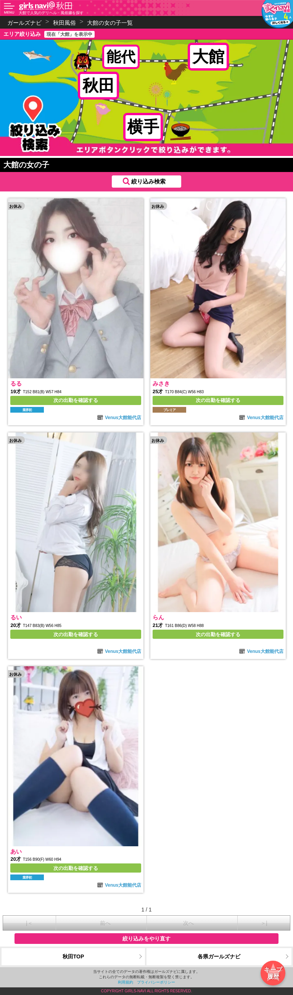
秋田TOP (73, 956)
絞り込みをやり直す (146, 939)
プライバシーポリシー (156, 982)
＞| (264, 923)
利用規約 (125, 982)
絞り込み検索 (148, 181)
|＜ (29, 923)
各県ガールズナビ (219, 956)
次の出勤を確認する (75, 400)
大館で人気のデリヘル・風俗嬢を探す (51, 13)
